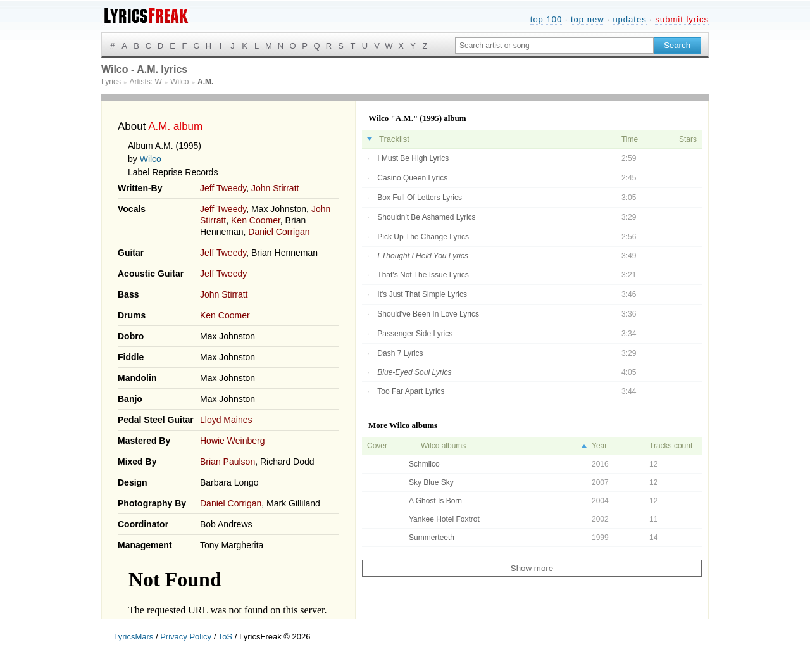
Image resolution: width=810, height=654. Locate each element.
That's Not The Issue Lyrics (422, 274)
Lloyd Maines (226, 420)
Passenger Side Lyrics (414, 333)
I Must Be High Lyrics (413, 158)
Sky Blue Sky (431, 482)
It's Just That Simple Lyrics (422, 294)
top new (587, 19)
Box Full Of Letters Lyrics (419, 197)
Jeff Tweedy (223, 188)
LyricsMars (133, 636)
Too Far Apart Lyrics (410, 391)
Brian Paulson (227, 461)
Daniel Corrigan (278, 232)
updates (629, 19)
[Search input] (554, 45)
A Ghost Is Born (435, 500)
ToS (225, 636)
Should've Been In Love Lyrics (428, 314)
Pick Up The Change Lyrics (423, 236)
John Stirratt (275, 188)
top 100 (546, 19)
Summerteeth (431, 537)
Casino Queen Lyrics (412, 177)
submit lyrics (682, 19)
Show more (532, 568)
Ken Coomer (255, 220)
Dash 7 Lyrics (400, 353)
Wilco (150, 159)
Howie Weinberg (232, 441)
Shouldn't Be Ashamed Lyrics (426, 217)
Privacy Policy (185, 636)
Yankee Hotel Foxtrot (444, 519)
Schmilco (424, 464)
